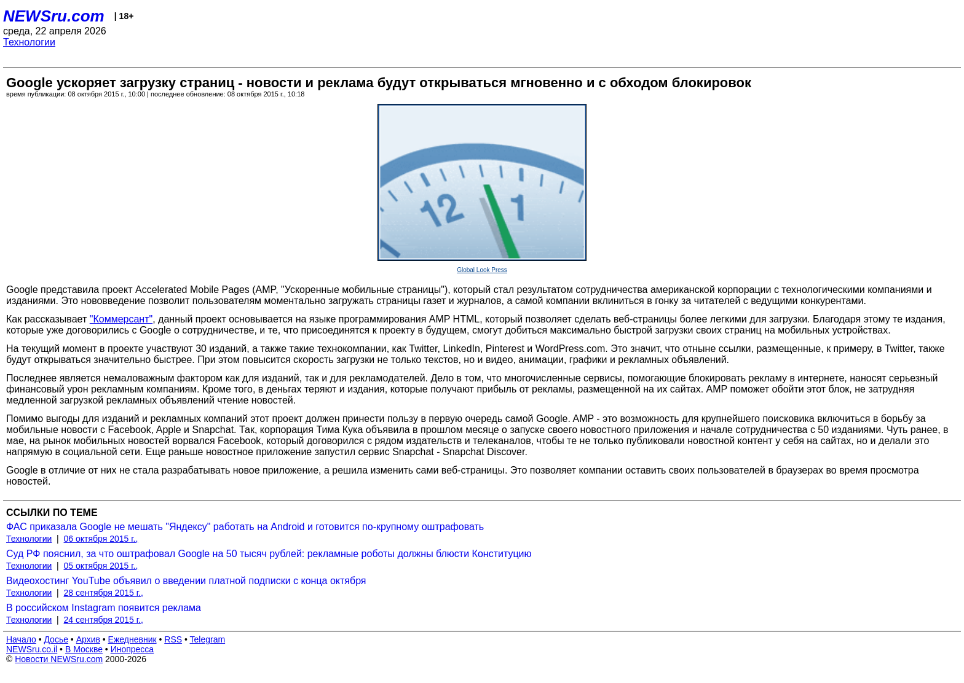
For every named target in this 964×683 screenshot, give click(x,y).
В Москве (84, 649)
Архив (88, 639)
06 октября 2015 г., (101, 539)
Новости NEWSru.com (59, 659)
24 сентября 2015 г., (103, 620)
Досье (56, 639)
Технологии (29, 42)
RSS (173, 639)
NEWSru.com (54, 16)
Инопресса (132, 649)
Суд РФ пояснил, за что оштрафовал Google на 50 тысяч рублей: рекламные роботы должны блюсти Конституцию (269, 553)
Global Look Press (482, 270)
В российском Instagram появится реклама (103, 608)
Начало (21, 639)
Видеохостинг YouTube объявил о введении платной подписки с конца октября (186, 581)
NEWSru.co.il (31, 649)
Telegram (208, 639)
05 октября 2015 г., (101, 566)
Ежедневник (132, 639)
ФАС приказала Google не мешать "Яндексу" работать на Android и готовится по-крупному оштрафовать (245, 526)
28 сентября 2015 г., (103, 593)
